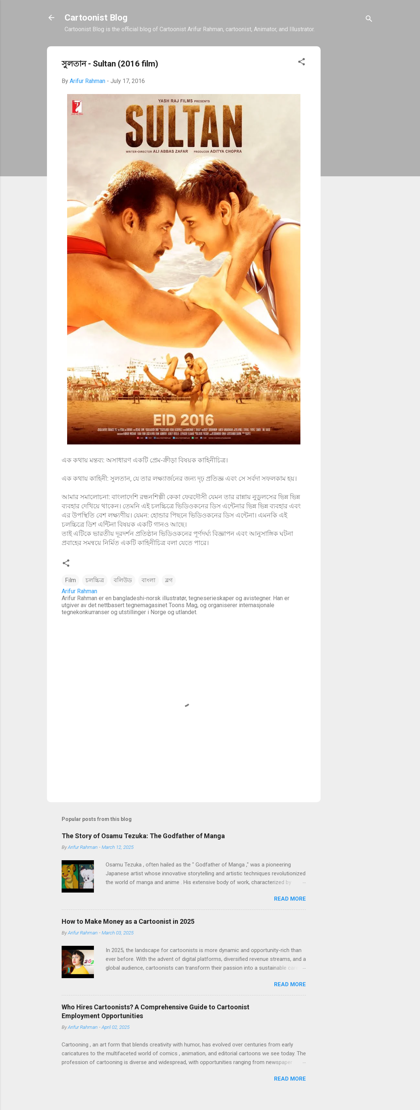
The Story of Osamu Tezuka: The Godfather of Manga (143, 836)
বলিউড (123, 580)
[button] (301, 63)
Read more (290, 898)
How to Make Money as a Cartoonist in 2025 (128, 921)
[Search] (369, 20)
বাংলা (149, 580)
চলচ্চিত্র (94, 580)
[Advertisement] (349, 162)
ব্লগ (168, 580)
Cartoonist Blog (96, 17)
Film (70, 580)
